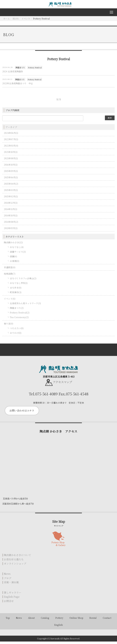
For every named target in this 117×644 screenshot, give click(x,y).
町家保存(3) (15, 294)
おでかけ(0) (15, 335)
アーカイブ (11, 129)
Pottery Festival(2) (19, 314)
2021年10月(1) (10, 154)
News (7, 576)
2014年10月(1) (10, 217)
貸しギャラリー (12, 595)
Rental (93, 620)
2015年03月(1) (11, 192)
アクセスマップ (62, 384)
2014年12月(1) (10, 205)
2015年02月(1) (11, 198)
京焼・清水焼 (11, 585)
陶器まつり (20, 69)
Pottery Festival (35, 69)
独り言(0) (8, 325)
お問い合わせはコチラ (21, 413)
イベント (26, 21)
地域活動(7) (9, 276)
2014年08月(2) (11, 224)
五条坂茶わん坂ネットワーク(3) (25, 305)
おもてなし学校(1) (19, 285)
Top (8, 620)
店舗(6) (13, 258)
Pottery (59, 620)
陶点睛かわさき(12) (13, 244)
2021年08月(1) (11, 160)
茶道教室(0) (9, 269)
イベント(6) (9, 300)
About (31, 620)
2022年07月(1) (11, 141)
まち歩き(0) (15, 289)
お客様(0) (14, 263)
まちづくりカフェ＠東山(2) (23, 280)
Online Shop (76, 620)
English (58, 627)
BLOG (16, 21)
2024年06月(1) (11, 135)
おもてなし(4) (17, 249)
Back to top (58, 352)
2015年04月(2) (11, 186)
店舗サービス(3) (18, 254)
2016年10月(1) (10, 167)
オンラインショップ (15, 566)
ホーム (6, 21)
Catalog (45, 620)
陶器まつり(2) (17, 310)
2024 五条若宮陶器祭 (12, 73)
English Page (12, 599)
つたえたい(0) (17, 330)
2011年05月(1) (10, 230)
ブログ (7, 580)
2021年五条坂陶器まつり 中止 (17, 85)
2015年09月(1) (11, 173)
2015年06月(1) (11, 179)
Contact (107, 620)
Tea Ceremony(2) (19, 319)
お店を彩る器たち (14, 562)
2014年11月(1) (10, 211)
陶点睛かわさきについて (17, 557)
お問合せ (9, 603)
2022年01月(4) (11, 147)
